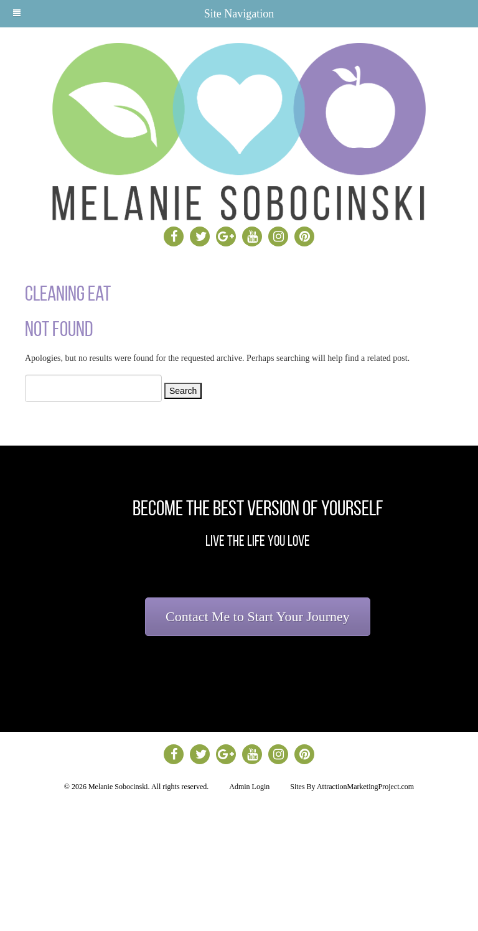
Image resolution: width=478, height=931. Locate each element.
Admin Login (249, 786)
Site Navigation (143, 13)
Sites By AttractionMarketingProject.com (352, 786)
